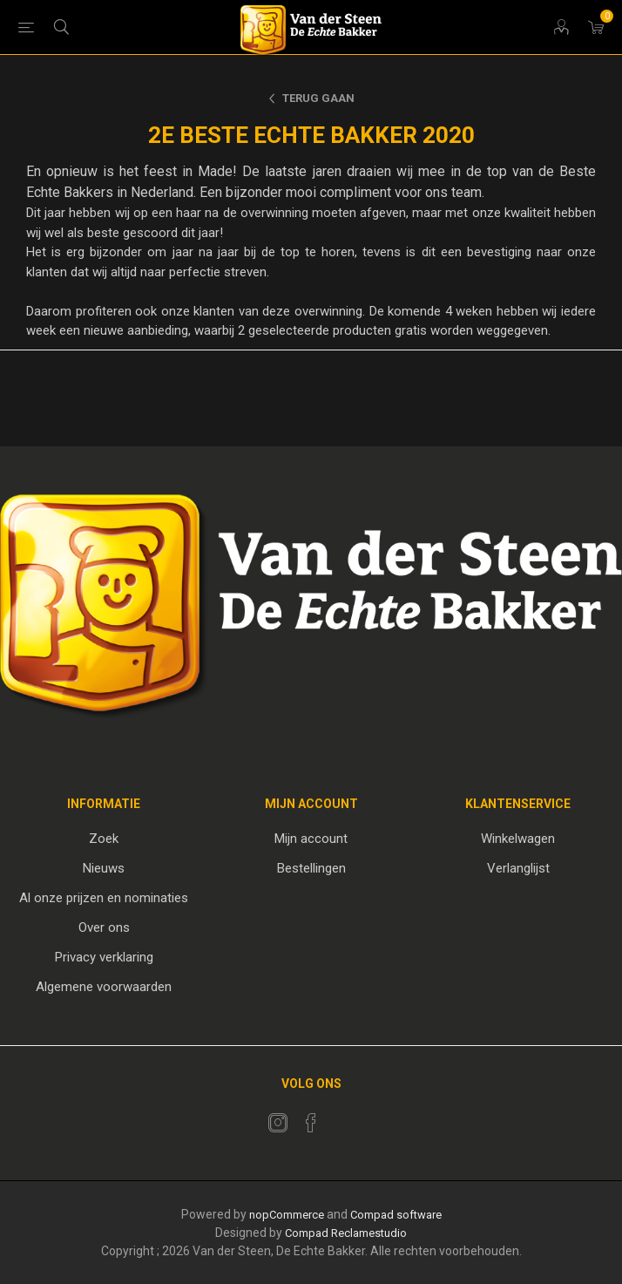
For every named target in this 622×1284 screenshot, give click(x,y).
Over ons (104, 927)
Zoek (103, 838)
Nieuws (104, 868)
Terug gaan (318, 98)
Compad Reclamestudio (346, 1233)
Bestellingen (311, 868)
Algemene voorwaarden (104, 987)
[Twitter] (278, 1123)
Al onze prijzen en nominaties (103, 898)
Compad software (396, 1214)
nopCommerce (286, 1214)
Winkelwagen (518, 838)
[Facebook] (311, 1123)
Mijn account (311, 838)
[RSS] (344, 1117)
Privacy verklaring (104, 957)
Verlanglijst (518, 868)
